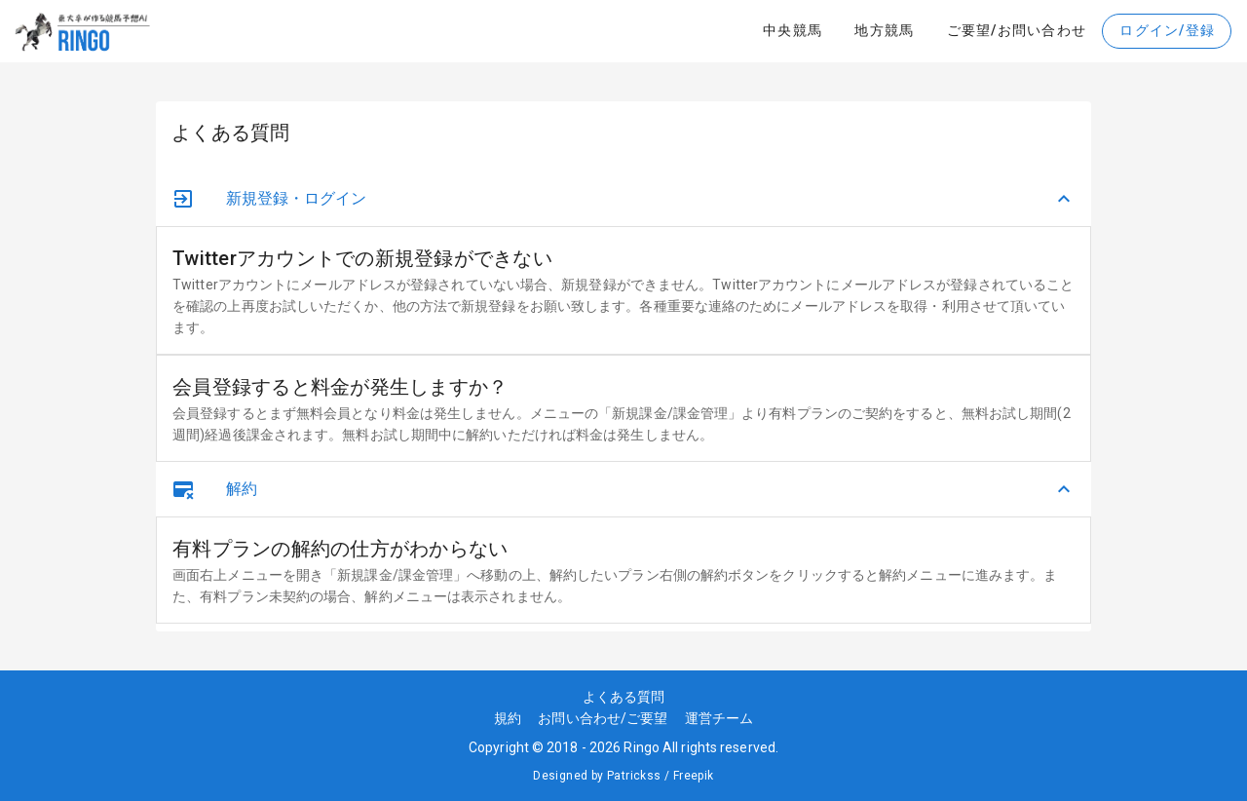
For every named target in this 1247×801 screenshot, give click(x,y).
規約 (514, 718)
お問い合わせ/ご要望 (609, 718)
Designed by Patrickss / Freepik (623, 775)
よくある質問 (624, 697)
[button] (623, 199)
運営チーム (719, 718)
